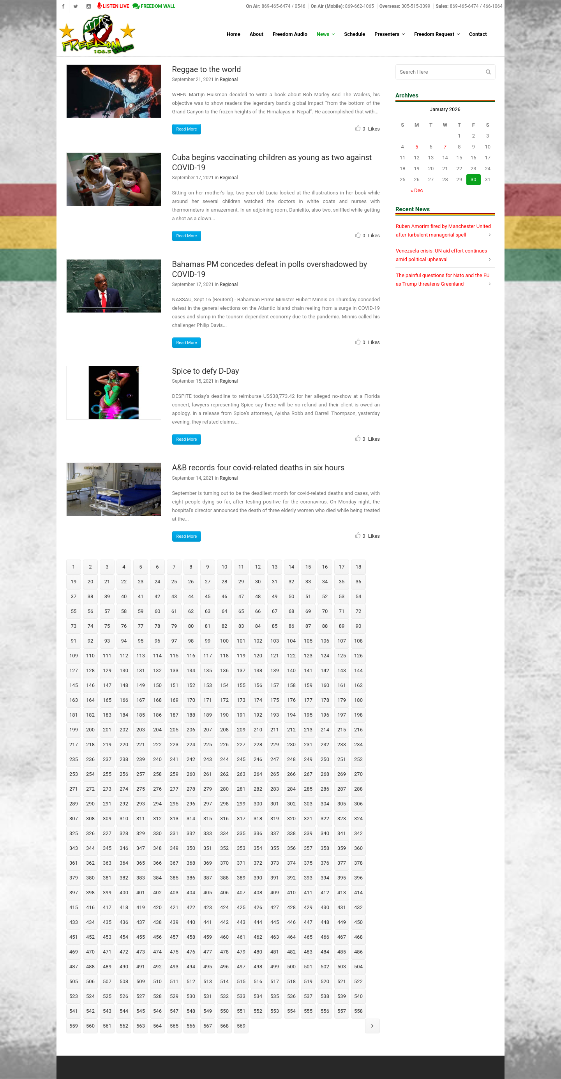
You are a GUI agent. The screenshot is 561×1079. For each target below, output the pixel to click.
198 (358, 715)
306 (358, 804)
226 (224, 744)
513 (207, 981)
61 (174, 611)
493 (174, 967)
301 (274, 804)
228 (258, 744)
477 (207, 952)
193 (274, 715)
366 (157, 863)
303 (308, 804)
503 (341, 967)
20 (91, 582)
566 (191, 1026)
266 (291, 774)
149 (140, 685)
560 (90, 1026)
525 (107, 996)
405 (207, 892)
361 (73, 863)
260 (191, 774)
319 (274, 818)
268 (325, 774)
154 (224, 685)
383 (140, 878)
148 (124, 685)
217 (73, 744)
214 (325, 730)
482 (291, 952)
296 (191, 804)
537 (308, 996)
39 (107, 596)
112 (124, 656)
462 (258, 937)
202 (124, 730)
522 (358, 981)
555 (308, 1011)
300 (258, 804)
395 (341, 878)
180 (358, 700)
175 (274, 700)
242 (191, 759)
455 (140, 937)
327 (107, 833)
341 (341, 833)
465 (308, 937)
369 (207, 863)
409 (274, 892)
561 (107, 1026)
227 (241, 744)
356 (291, 848)
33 (308, 582)
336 (258, 833)
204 (157, 730)
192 (258, 715)
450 (358, 922)
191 (241, 715)
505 (73, 981)
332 (191, 833)
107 (341, 641)
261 (207, 774)
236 (90, 759)
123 (308, 656)
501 (308, 967)
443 (241, 922)
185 (140, 715)
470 (90, 952)
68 (292, 611)
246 (258, 759)
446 (291, 922)
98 (191, 641)
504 (358, 967)
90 (359, 626)
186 (157, 715)
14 (292, 567)
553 (274, 1011)
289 (73, 804)
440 (191, 922)
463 (274, 937)
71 (342, 611)
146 (90, 685)
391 (274, 878)
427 (274, 907)
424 (224, 907)
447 (308, 922)
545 (140, 1011)
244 (224, 759)
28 (225, 582)
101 (241, 641)
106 (325, 641)
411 (308, 892)
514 (224, 981)
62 (191, 611)
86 (292, 626)
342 (358, 833)
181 (73, 715)
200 (90, 730)
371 (241, 863)
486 (358, 952)
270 (358, 774)
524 (90, 996)
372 (258, 863)
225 (207, 744)
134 (191, 670)
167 (140, 700)
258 (157, 774)
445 (274, 922)
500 (291, 967)
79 (174, 626)
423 (207, 907)
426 (258, 907)
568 (224, 1026)
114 (157, 656)
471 (107, 952)
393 (308, 878)
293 (140, 804)
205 (174, 730)
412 (325, 892)
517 (274, 981)
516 (258, 981)
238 (124, 759)
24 (158, 582)
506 (90, 981)
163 (73, 700)
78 (158, 626)
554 (291, 1011)
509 (140, 981)
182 (90, 715)
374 (291, 863)
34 (325, 582)
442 (224, 922)
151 (174, 685)
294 (157, 804)
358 (325, 848)
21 (107, 582)
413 (341, 892)
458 (191, 937)
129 (107, 670)
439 (174, 922)
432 (358, 907)
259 (174, 774)
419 (140, 907)
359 (341, 848)
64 (225, 611)
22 (124, 582)
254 (90, 774)
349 (174, 848)
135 (207, 670)
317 (241, 818)
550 (224, 1011)
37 (74, 596)
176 (291, 700)
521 (341, 981)
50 (292, 596)
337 (274, 833)
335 (241, 833)
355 (274, 848)
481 (274, 952)
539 (341, 996)
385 (174, 878)
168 (157, 700)
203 (140, 730)
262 (224, 774)
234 (358, 744)
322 (325, 818)
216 (358, 730)
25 (174, 582)
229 (274, 744)
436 (124, 922)
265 (274, 774)
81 (208, 626)
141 (308, 670)
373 (274, 863)
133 (174, 670)
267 (308, 774)
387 (207, 878)
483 (308, 952)
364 (124, 863)
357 (308, 848)
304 (325, 804)
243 (207, 759)
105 (308, 641)
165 (107, 700)
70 (325, 611)
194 (291, 715)
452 (90, 937)
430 (325, 907)
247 (274, 759)
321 (308, 818)
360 (358, 848)
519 (308, 981)
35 (342, 582)
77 (141, 626)
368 (191, 863)
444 (258, 922)
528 (157, 996)
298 (224, 804)
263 (241, 774)
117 (207, 656)
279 (207, 789)
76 (124, 626)
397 (73, 892)
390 (258, 878)
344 (90, 848)
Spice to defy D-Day (205, 371)
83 (241, 626)
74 (91, 626)
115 (174, 656)
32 (292, 582)
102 (258, 641)
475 (174, 952)
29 (241, 582)
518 (291, 981)
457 (174, 937)
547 (174, 1011)
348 (157, 848)
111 (107, 656)
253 (73, 774)
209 (241, 730)
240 (157, 759)
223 (174, 744)
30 (258, 582)
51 (308, 596)
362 (90, 863)
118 (224, 656)
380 (90, 878)
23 (141, 582)
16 (325, 567)
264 (258, 774)
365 (140, 863)
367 (174, 863)
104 (291, 641)
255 (107, 774)
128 (90, 670)
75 (107, 626)
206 (191, 730)
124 (325, 656)
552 (258, 1011)
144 (358, 670)
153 (207, 685)
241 (174, 759)
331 (174, 833)
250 (325, 759)
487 (73, 967)
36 (359, 582)
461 (241, 937)
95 (141, 641)
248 (291, 759)
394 (325, 878)
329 (140, 833)
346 (124, 848)
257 (140, 774)
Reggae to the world (206, 69)
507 (107, 981)
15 (308, 567)
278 (191, 789)
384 (157, 878)
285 (308, 789)
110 (90, 656)
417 (107, 907)
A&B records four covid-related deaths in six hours (258, 467)
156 (258, 685)
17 (342, 567)
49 (275, 596)
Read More (186, 129)
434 (90, 922)
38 (91, 596)
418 (124, 907)
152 (191, 685)
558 (358, 1011)
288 (358, 789)
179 (341, 700)
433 (73, 922)
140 (291, 670)
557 (341, 1011)
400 (124, 892)
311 (140, 818)
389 (241, 878)
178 (325, 700)
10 (225, 567)
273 (107, 789)
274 (124, 789)
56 (91, 611)
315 (207, 818)
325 (73, 833)
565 (174, 1026)
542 (90, 1011)
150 (157, 685)
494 (191, 967)
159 (308, 685)
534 (258, 996)
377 (341, 863)
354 (258, 848)
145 (73, 685)
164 (90, 700)
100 (224, 641)
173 (241, 700)
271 (73, 789)
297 (207, 804)
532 (224, 996)
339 (308, 833)
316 (224, 818)
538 (325, 996)
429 (308, 907)
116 (191, 656)
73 (74, 626)
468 (358, 937)
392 (291, 878)
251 (341, 759)
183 (107, 715)
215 (341, 730)
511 (174, 981)
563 (140, 1026)
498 (258, 967)
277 (174, 789)
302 (291, 804)
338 (291, 833)
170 (191, 700)
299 (241, 804)
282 (258, 789)
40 (124, 596)
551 (241, 1011)
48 (258, 596)
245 (241, 759)
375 (308, 863)
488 (90, 967)
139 (274, 670)
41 (141, 596)
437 (140, 922)
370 (224, 863)
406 (224, 892)
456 (157, 937)
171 (207, 700)
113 (140, 656)
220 (124, 744)
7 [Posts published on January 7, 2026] (445, 147)
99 (208, 641)
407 (241, 892)
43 (174, 596)
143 (341, 670)
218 (90, 744)
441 (207, 922)
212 (291, 730)
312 (157, 818)
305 (341, 804)
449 (341, 922)
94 (124, 641)
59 (141, 611)
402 (157, 892)
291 (107, 804)
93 (107, 641)
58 (124, 611)
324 (358, 818)
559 (73, 1026)
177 (308, 700)
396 (358, 878)
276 (157, 789)
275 (140, 789)
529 (174, 996)
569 (241, 1026)
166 (124, 700)
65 (241, 611)
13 (275, 567)
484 (325, 952)
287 (341, 789)
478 (224, 952)
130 (124, 670)
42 (158, 596)
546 (157, 1011)
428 (291, 907)
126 (358, 656)
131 (140, 670)
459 (207, 937)
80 (191, 626)
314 (191, 818)
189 (207, 715)
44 (191, 596)
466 (325, 937)
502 (325, 967)
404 (191, 892)
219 (107, 744)
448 (325, 922)
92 (91, 641)
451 (73, 937)
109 (73, 656)
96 (158, 641)
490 (124, 967)
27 (208, 582)
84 (258, 626)
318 (258, 818)
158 (291, 685)
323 (341, 818)
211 (274, 730)
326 (90, 833)
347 (140, 848)
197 (341, 715)
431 (341, 907)
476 (191, 952)
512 (191, 981)
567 (207, 1026)
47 (241, 596)
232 (325, 744)
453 (107, 937)
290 (90, 804)
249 (308, 759)
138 (258, 670)
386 (191, 878)
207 (207, 730)
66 (258, 611)
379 (73, 878)
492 (157, 967)
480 (258, 952)
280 (224, 789)
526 (124, 996)
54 (359, 596)
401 (140, 892)
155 (241, 685)
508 (124, 981)
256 (124, 774)
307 (73, 818)
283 (274, 789)
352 (224, 848)
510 (157, 981)
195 (308, 715)
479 (241, 952)
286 (325, 789)
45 (208, 596)
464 (291, 937)
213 (308, 730)
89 (342, 626)
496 (224, 967)
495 (207, 967)
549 (207, 1011)
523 (73, 996)
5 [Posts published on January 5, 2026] (416, 147)
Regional (229, 79)
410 (291, 892)
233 (341, 744)
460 (224, 937)
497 (241, 967)
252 (358, 759)
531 (207, 996)
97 (174, 641)
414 (358, 892)
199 (73, 730)
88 (325, 626)
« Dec (417, 190)
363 (107, 863)
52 (325, 596)
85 (275, 626)
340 (325, 833)
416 (90, 907)
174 (258, 700)
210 (258, 730)
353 (241, 848)
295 (174, 804)
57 (107, 611)
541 (73, 1011)
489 (107, 967)
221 (140, 744)
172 (224, 700)
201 (107, 730)
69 (308, 611)
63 (208, 611)
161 (341, 685)
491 (140, 967)
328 (124, 833)
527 (140, 996)
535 (274, 996)
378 (358, 863)
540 (358, 996)
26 (191, 582)
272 (90, 789)
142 (325, 670)
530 (191, 996)
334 (224, 833)
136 (224, 670)
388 (224, 878)
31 (275, 582)
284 (291, 789)
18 (359, 567)
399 (107, 892)
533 (241, 996)
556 (325, 1011)
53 (342, 596)
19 (74, 582)
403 (174, 892)
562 (124, 1026)
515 (241, 981)
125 (341, 656)
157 (274, 685)
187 (174, 715)
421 (174, 907)
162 (358, 685)
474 (157, 952)
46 (225, 596)
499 (274, 967)
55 (74, 611)
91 (74, 641)
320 (291, 818)
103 (274, 641)
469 (73, 952)
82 (225, 626)
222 (157, 744)
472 (124, 952)
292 (124, 804)
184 (124, 715)
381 (107, 878)
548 (191, 1011)
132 (157, 670)
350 (191, 848)
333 (207, 833)
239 (140, 759)
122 (291, 656)
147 (107, 685)
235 (73, 759)
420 (157, 907)
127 (73, 670)
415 (73, 907)
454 (124, 937)
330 (157, 833)
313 (174, 818)
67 (275, 611)
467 (341, 937)
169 (174, 700)
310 (124, 818)
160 (325, 685)
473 (140, 952)
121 (274, 656)
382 (124, 878)
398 (90, 892)
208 (224, 730)
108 (358, 641)
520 (325, 981)
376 (325, 863)
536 (291, 996)
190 (224, 715)
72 (359, 611)
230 (291, 744)
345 (107, 848)
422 (191, 907)
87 (308, 626)
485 (341, 952)
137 (241, 670)
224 (191, 744)
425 (241, 907)
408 (258, 892)
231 (308, 744)
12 (258, 567)
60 (158, 611)
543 (107, 1011)
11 (241, 567)
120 (258, 656)
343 (73, 848)
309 (107, 818)
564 (157, 1026)
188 (191, 715)
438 (157, 922)
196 (325, 715)
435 (107, 922)
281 (241, 789)
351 (207, 848)
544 (124, 1011)
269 (341, 774)
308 (90, 818)
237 (107, 759)
